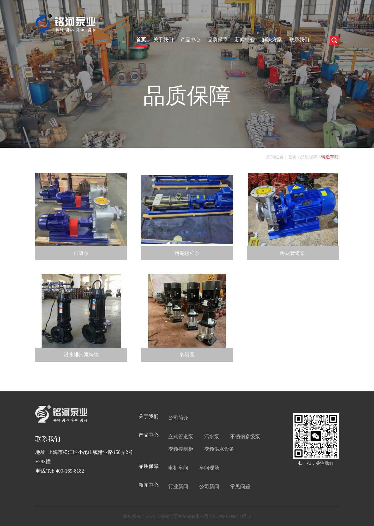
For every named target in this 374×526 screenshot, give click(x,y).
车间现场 (209, 467)
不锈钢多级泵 (245, 436)
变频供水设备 (219, 449)
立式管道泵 (180, 436)
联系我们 (299, 39)
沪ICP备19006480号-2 (230, 516)
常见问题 (240, 486)
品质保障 (218, 39)
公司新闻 (209, 486)
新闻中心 (245, 39)
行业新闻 (178, 486)
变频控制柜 (180, 449)
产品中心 (190, 39)
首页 (141, 39)
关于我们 (163, 39)
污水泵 (211, 436)
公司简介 (178, 417)
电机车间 (178, 467)
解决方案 (272, 39)
